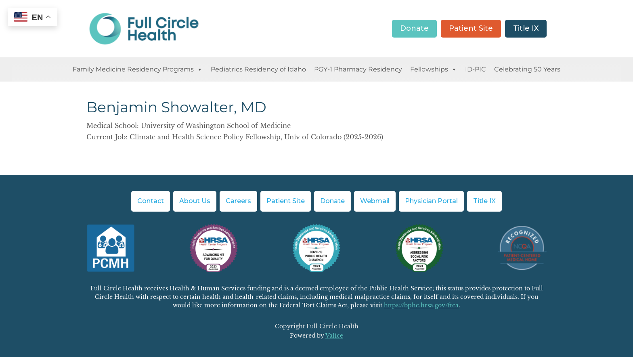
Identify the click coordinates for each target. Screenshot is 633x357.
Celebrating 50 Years (527, 69)
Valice (334, 335)
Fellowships (433, 69)
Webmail (375, 201)
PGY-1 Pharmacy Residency (358, 69)
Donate (414, 28)
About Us (194, 201)
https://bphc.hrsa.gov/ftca (421, 305)
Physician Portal (431, 201)
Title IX (526, 28)
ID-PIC (475, 69)
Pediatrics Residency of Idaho (258, 69)
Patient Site (471, 28)
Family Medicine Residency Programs (138, 69)
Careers (238, 201)
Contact (150, 201)
